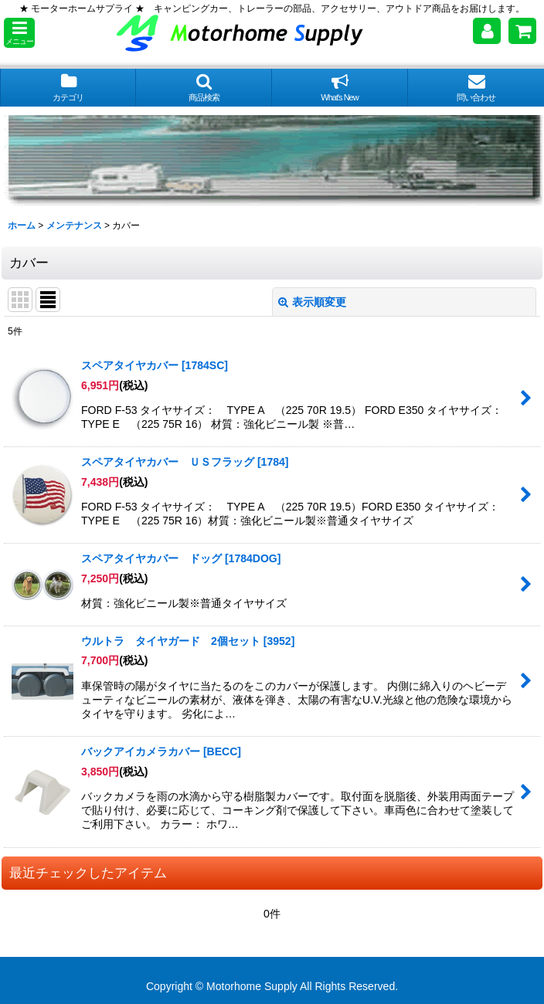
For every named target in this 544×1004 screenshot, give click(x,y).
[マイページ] (487, 31)
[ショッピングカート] (522, 31)
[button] (19, 33)
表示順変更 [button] (312, 302)
